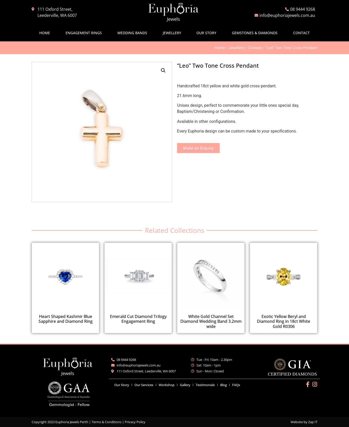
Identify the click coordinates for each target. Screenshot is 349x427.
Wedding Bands (132, 32)
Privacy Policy (135, 422)
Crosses (255, 47)
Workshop (166, 385)
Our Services (143, 385)
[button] (163, 70)
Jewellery (172, 32)
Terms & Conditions (106, 422)
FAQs (236, 385)
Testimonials (205, 385)
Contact (301, 32)
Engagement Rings (84, 32)
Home (44, 32)
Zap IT (312, 422)
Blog (223, 385)
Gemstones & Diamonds (255, 32)
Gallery (185, 385)
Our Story (206, 32)
